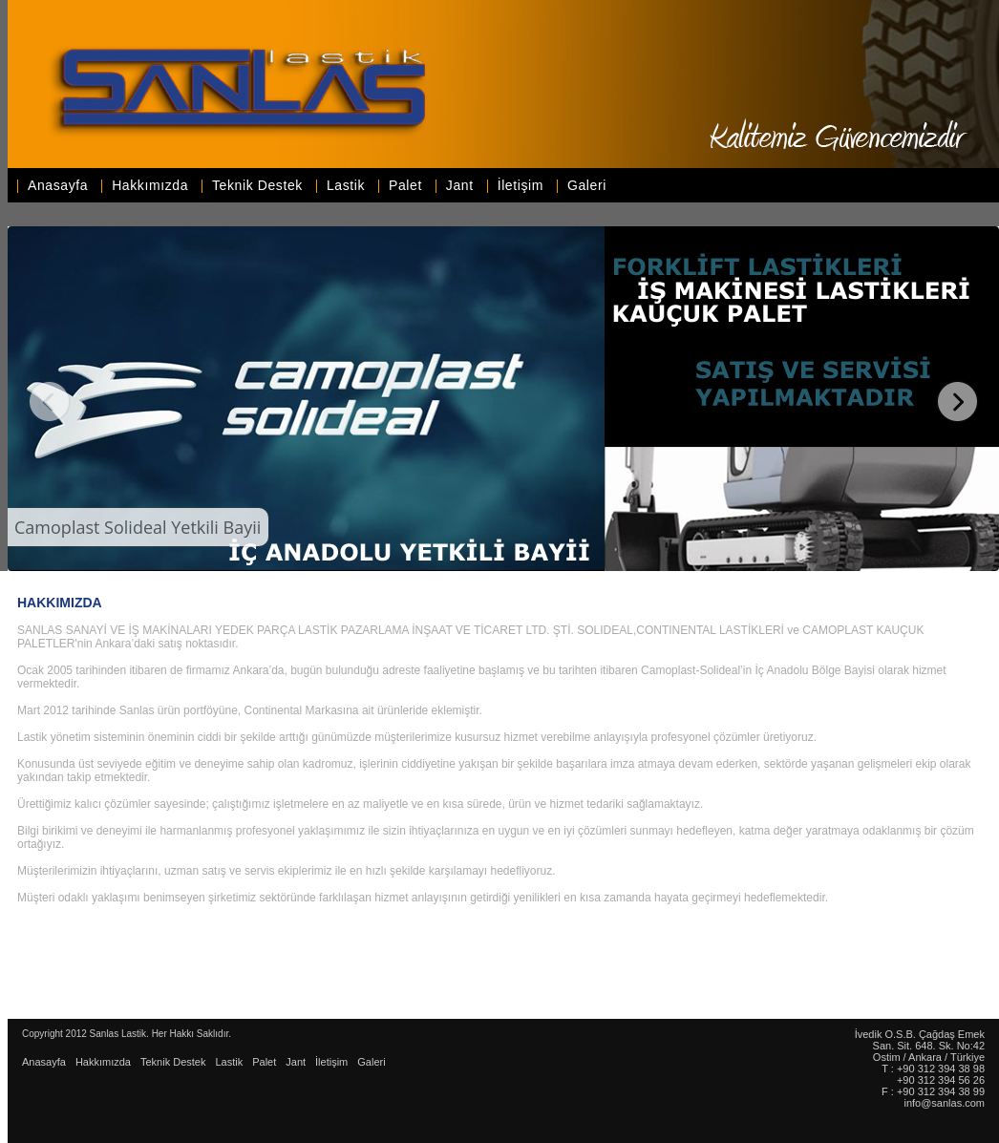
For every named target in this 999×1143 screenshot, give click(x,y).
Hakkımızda (150, 185)
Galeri (586, 185)
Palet (405, 185)
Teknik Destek (257, 185)
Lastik (346, 185)
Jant (460, 185)
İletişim (520, 185)
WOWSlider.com (989, 569)
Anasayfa (58, 185)
